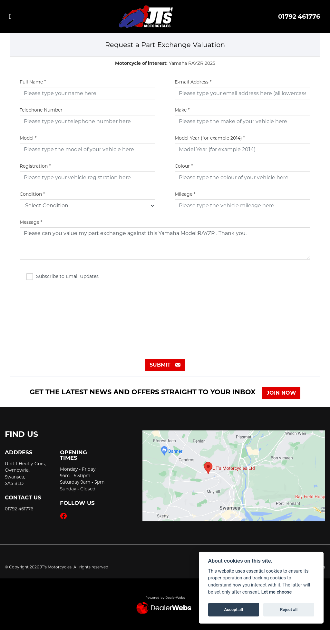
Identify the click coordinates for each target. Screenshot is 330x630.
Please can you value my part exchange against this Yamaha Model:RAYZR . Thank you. (165, 243)
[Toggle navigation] (10, 16)
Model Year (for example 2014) (210, 138)
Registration (35, 166)
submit (165, 365)
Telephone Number (41, 110)
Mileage (185, 194)
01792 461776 (299, 16)
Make (182, 110)
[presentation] (165, 320)
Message (31, 222)
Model (28, 138)
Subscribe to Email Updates (62, 276)
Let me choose (276, 592)
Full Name (33, 82)
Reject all (288, 609)
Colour (184, 166)
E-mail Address (193, 82)
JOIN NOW (282, 393)
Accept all (233, 609)
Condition (32, 194)
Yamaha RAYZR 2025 (165, 63)
